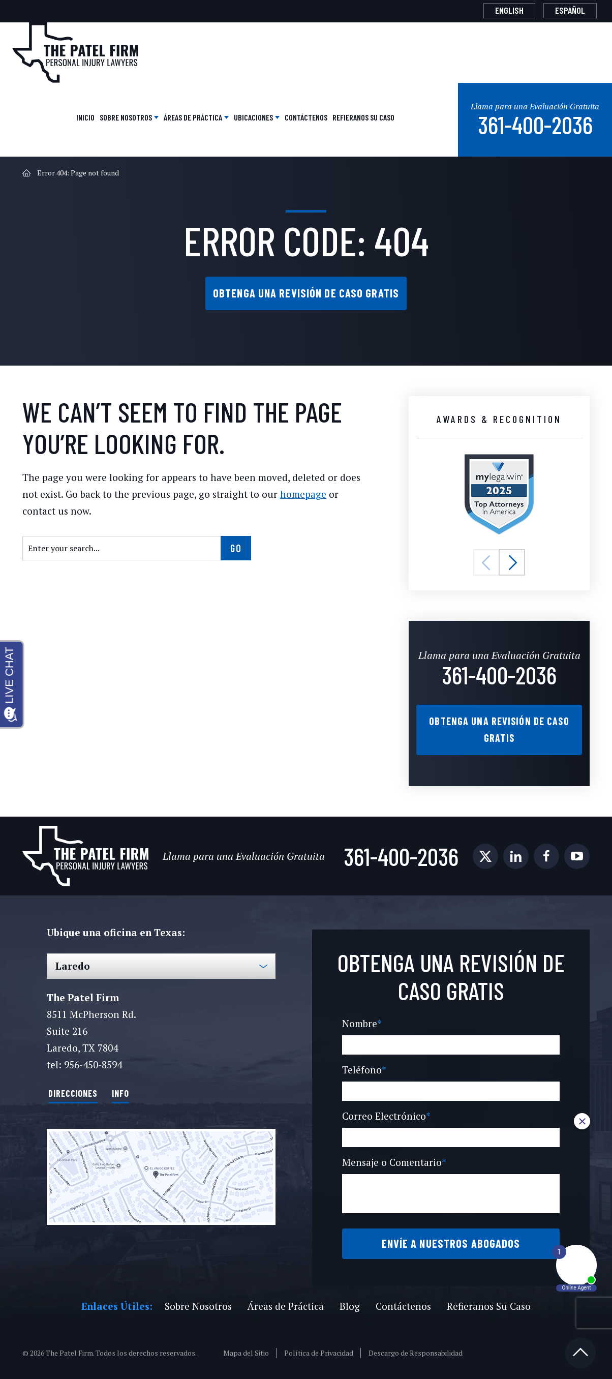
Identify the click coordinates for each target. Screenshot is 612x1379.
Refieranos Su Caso (362, 116)
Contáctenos (305, 116)
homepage (293, 494)
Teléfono (362, 1069)
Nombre (361, 1023)
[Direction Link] (161, 1176)
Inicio (84, 116)
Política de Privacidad (319, 1352)
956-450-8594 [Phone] (93, 1064)
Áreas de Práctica (193, 116)
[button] (486, 562)
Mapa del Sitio (247, 1352)
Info (120, 1092)
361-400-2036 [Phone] (534, 122)
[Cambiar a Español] (570, 10)
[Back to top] (580, 1352)
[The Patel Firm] (75, 52)
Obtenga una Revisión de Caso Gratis (306, 292)
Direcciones (73, 1092)
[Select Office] (161, 966)
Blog (347, 1305)
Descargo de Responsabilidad (416, 1352)
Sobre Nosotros (125, 116)
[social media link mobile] (485, 856)
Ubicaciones (253, 116)
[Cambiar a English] (509, 10)
